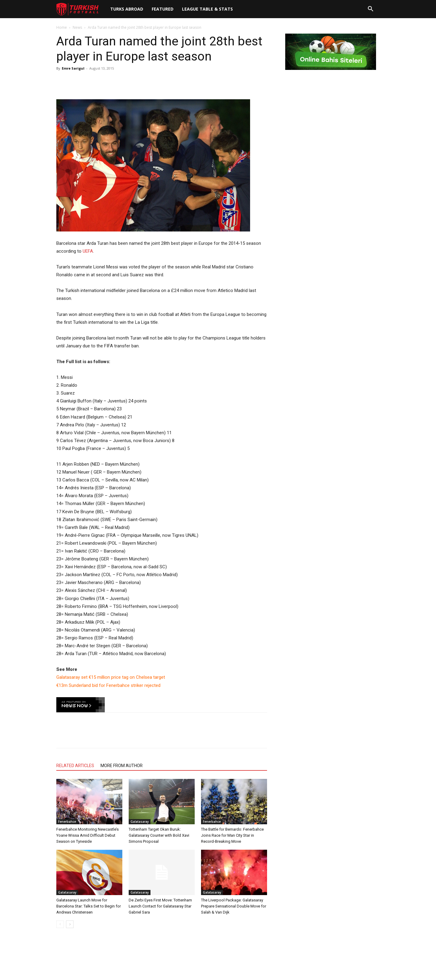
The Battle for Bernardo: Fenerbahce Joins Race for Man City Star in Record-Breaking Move (232, 835)
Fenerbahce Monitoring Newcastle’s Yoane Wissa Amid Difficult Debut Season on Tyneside (87, 835)
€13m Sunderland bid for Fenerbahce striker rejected (108, 685)
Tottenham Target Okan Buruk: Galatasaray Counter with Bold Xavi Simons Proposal (159, 835)
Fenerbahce (67, 821)
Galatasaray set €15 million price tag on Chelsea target (110, 677)
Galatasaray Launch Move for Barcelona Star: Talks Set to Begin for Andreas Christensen (88, 906)
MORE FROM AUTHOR (122, 765)
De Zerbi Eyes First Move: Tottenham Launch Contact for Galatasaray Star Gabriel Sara (160, 906)
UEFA (88, 251)
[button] (371, 9)
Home (61, 27)
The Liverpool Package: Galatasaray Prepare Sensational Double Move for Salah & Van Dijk (233, 906)
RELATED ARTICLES (75, 765)
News (77, 27)
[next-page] (70, 924)
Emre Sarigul (73, 68)
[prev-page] (60, 924)
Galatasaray (139, 821)
